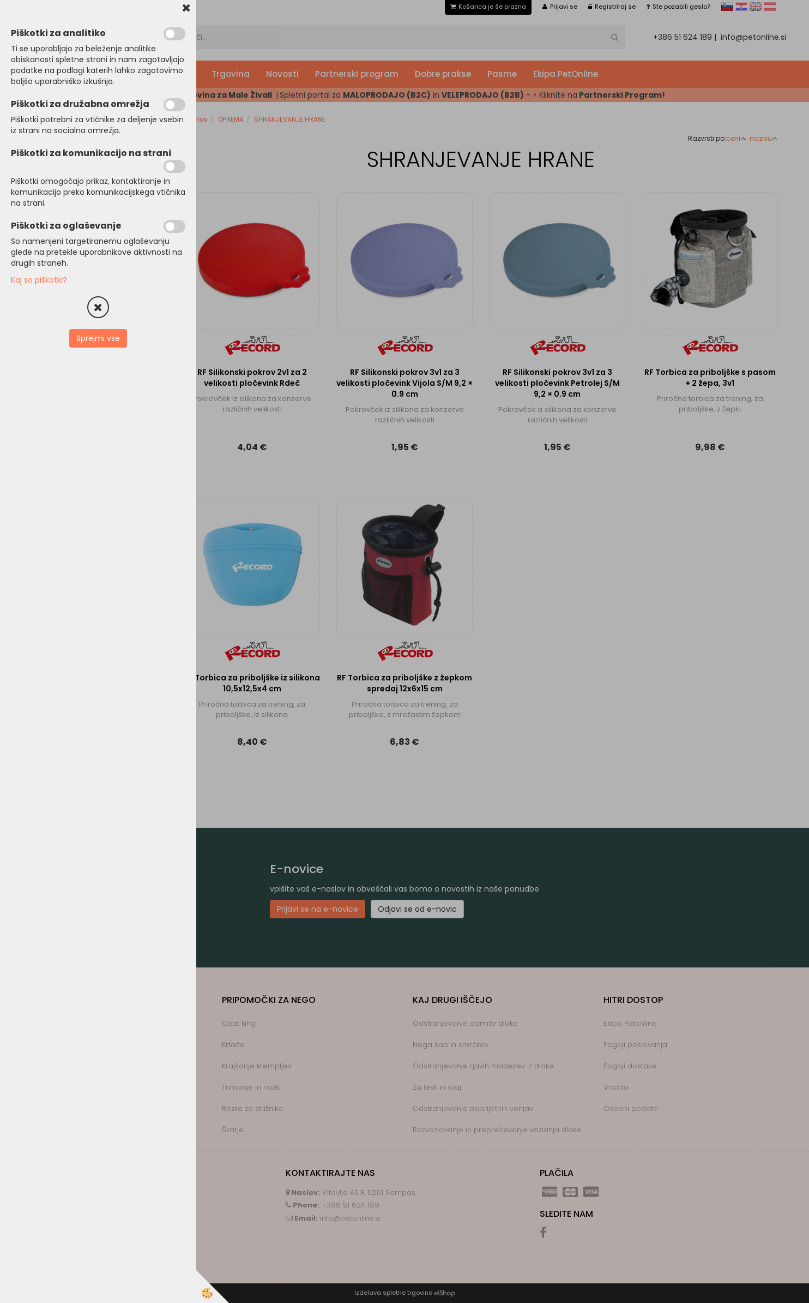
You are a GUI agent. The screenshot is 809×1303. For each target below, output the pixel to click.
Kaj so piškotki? (39, 279)
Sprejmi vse (98, 338)
